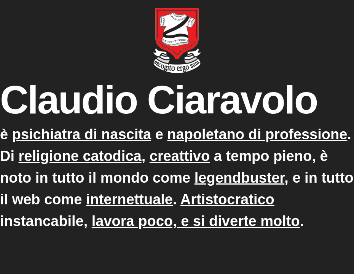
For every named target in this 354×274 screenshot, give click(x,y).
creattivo (180, 156)
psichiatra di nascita (81, 134)
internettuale (129, 199)
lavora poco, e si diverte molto (196, 221)
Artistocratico (227, 199)
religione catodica (80, 156)
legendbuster (240, 178)
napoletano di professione (257, 134)
